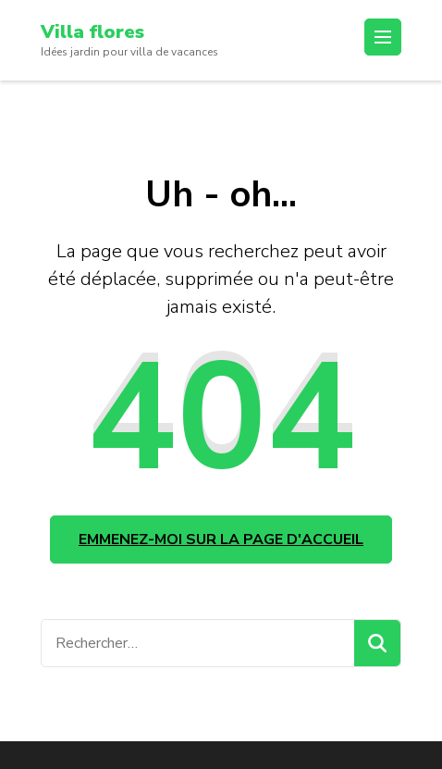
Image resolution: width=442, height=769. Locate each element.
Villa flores (92, 31)
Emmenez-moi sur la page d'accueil (221, 539)
